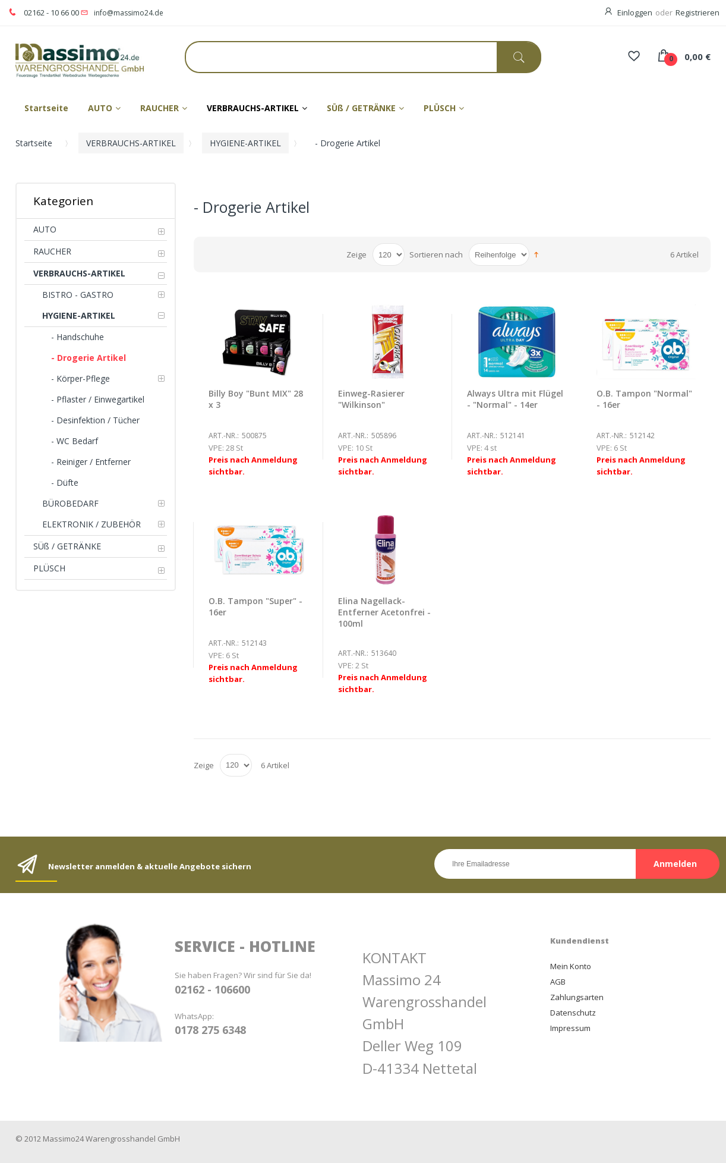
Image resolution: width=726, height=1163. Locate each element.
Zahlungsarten (577, 997)
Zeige (356, 254)
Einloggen (634, 12)
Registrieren (697, 12)
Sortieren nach (436, 254)
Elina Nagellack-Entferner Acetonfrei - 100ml (384, 612)
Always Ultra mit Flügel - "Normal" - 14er (515, 399)
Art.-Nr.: (224, 435)
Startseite (33, 143)
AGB (558, 981)
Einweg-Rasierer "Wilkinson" (371, 399)
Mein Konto (570, 966)
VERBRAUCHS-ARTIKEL (131, 143)
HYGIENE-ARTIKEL (245, 143)
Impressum (570, 1028)
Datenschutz (573, 1012)
